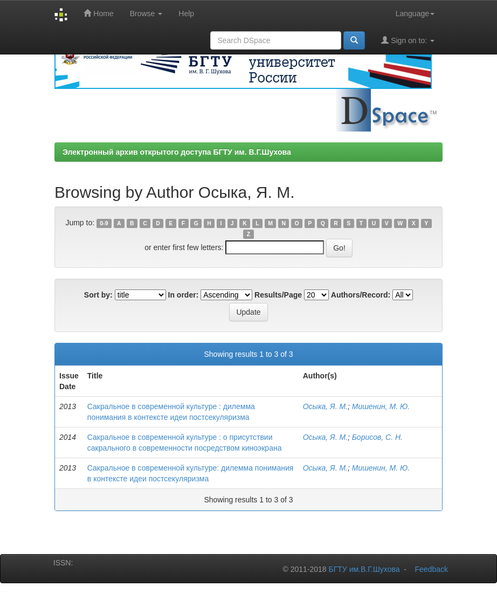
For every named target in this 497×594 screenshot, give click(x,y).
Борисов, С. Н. (377, 437)
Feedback (431, 569)
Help (186, 13)
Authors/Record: (360, 295)
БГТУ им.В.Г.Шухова (364, 569)
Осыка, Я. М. (325, 406)
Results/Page (278, 295)
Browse (146, 13)
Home (98, 13)
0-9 (104, 223)
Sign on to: (407, 40)
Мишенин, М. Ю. (381, 406)
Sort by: (98, 295)
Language (415, 13)
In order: (183, 295)
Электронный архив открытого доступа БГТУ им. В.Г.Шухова (177, 152)
